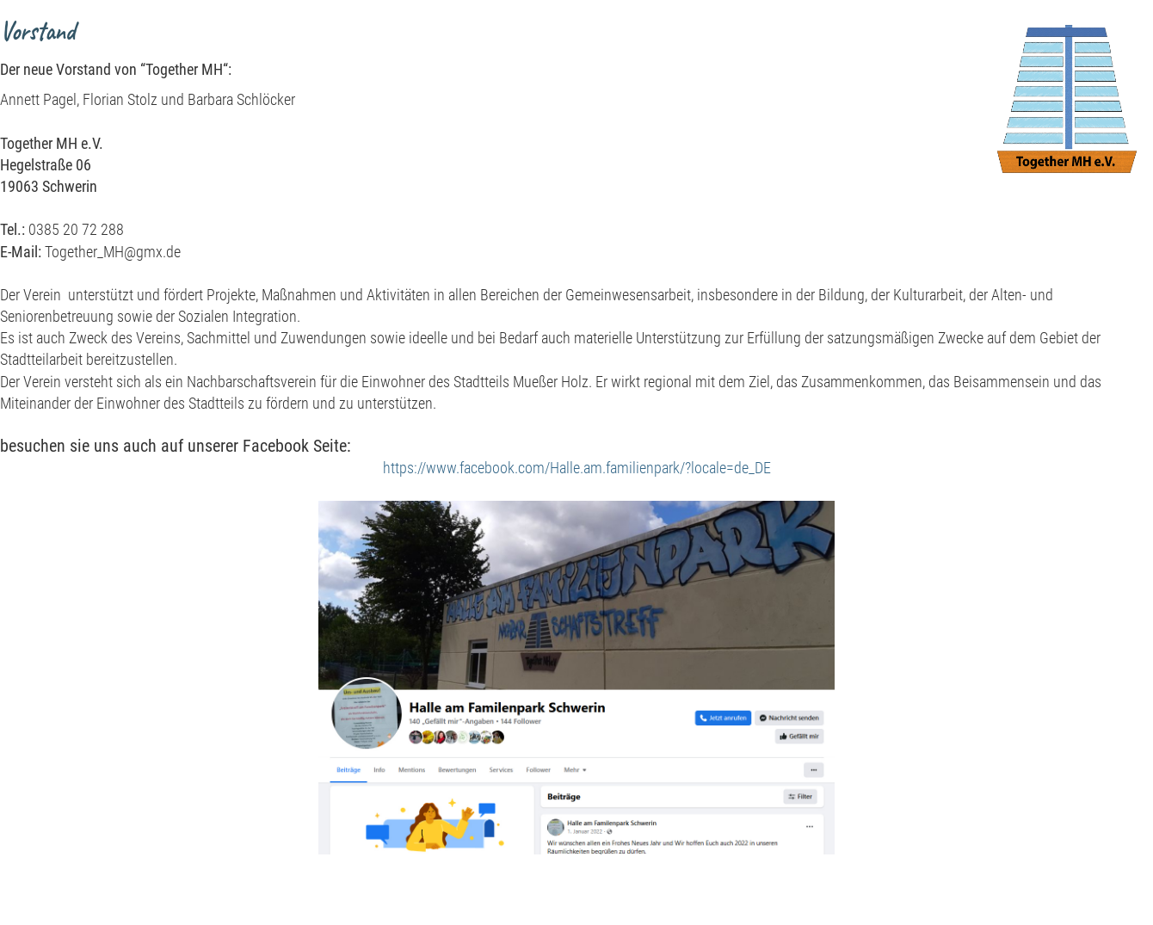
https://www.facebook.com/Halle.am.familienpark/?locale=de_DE (577, 468)
